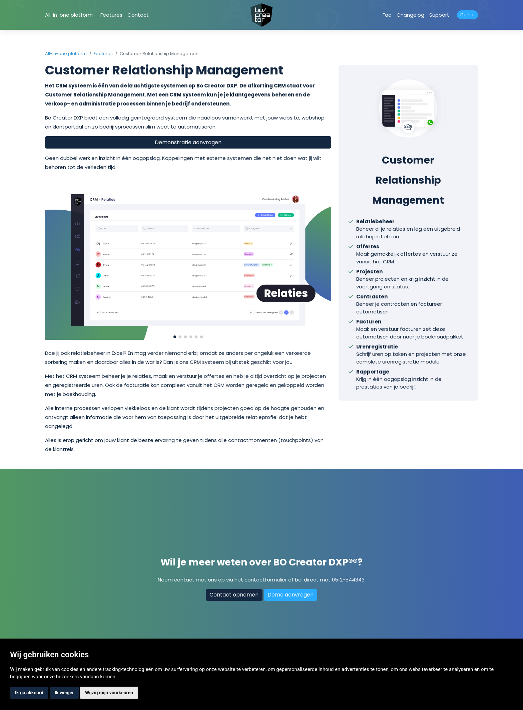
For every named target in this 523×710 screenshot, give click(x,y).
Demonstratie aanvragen (188, 142)
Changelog (410, 14)
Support (439, 14)
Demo (467, 14)
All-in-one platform (69, 14)
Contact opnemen (233, 595)
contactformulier (265, 579)
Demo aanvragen (291, 595)
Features (111, 14)
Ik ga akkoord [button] (29, 692)
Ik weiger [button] (64, 692)
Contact (138, 14)
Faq (387, 14)
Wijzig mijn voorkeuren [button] (109, 692)
